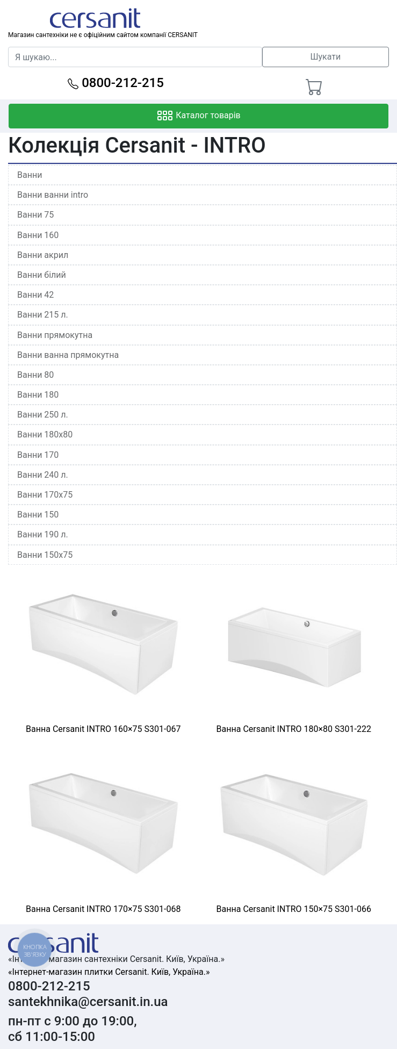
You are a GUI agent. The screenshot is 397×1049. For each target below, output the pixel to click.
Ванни (29, 175)
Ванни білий (41, 275)
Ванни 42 (35, 295)
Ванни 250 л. (42, 414)
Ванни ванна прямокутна (68, 355)
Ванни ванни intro (52, 195)
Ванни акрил (42, 255)
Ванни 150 (38, 514)
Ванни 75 (35, 215)
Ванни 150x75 (45, 555)
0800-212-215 (116, 82)
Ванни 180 (38, 395)
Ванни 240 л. (42, 475)
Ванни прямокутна (54, 335)
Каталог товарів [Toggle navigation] (198, 116)
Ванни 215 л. (42, 315)
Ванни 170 (38, 455)
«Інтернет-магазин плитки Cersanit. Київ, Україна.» (109, 972)
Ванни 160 (38, 235)
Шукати (325, 57)
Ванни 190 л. (42, 534)
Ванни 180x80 (45, 434)
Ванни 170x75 (45, 495)
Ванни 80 (35, 375)
